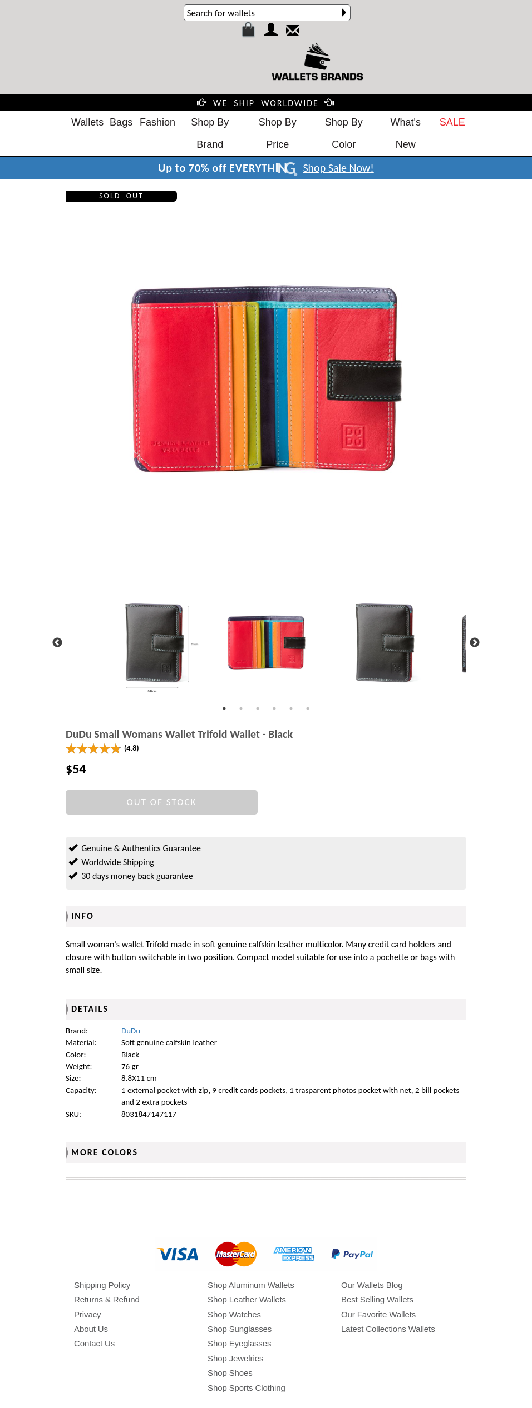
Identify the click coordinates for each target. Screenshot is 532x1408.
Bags (121, 122)
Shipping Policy (102, 1285)
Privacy (87, 1314)
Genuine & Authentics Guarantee (141, 848)
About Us (91, 1329)
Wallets (87, 122)
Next (474, 642)
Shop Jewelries (235, 1358)
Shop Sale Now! (338, 167)
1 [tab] (224, 708)
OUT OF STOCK (162, 802)
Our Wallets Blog (371, 1285)
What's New (406, 133)
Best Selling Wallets (377, 1299)
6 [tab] (307, 708)
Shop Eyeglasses (239, 1343)
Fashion (157, 122)
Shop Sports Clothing (246, 1387)
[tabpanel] (266, 642)
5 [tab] (291, 708)
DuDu (130, 1031)
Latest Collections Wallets (388, 1329)
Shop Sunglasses (240, 1329)
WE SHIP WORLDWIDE (266, 103)
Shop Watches (234, 1314)
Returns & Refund (107, 1299)
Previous (57, 642)
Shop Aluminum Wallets (251, 1285)
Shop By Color (344, 133)
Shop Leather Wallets (247, 1299)
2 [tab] (241, 708)
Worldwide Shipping (117, 862)
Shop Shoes (230, 1372)
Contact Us (94, 1343)
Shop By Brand (210, 133)
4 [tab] (274, 708)
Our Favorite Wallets (378, 1314)
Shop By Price (278, 133)
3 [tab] (257, 708)
